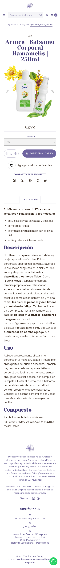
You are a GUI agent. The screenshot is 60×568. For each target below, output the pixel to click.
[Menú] (4, 15)
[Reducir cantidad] (6, 153)
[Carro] (54, 15)
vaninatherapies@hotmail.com (30, 517)
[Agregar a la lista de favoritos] (30, 165)
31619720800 (30, 525)
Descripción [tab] (30, 202)
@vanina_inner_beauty (41, 24)
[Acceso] (47, 15)
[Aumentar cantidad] (15, 153)
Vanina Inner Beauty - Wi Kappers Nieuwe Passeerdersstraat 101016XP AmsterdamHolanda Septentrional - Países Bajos (30, 537)
